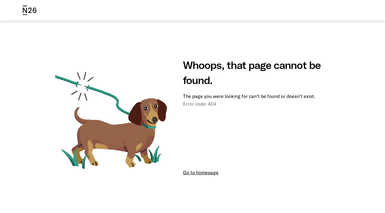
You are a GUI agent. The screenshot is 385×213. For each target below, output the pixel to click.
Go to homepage (201, 172)
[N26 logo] (29, 10)
